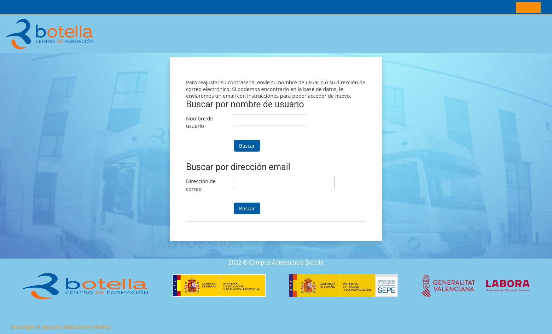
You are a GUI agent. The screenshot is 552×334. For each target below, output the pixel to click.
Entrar (528, 7)
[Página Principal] (50, 33)
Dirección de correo (201, 185)
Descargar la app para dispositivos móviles (61, 326)
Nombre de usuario (199, 122)
